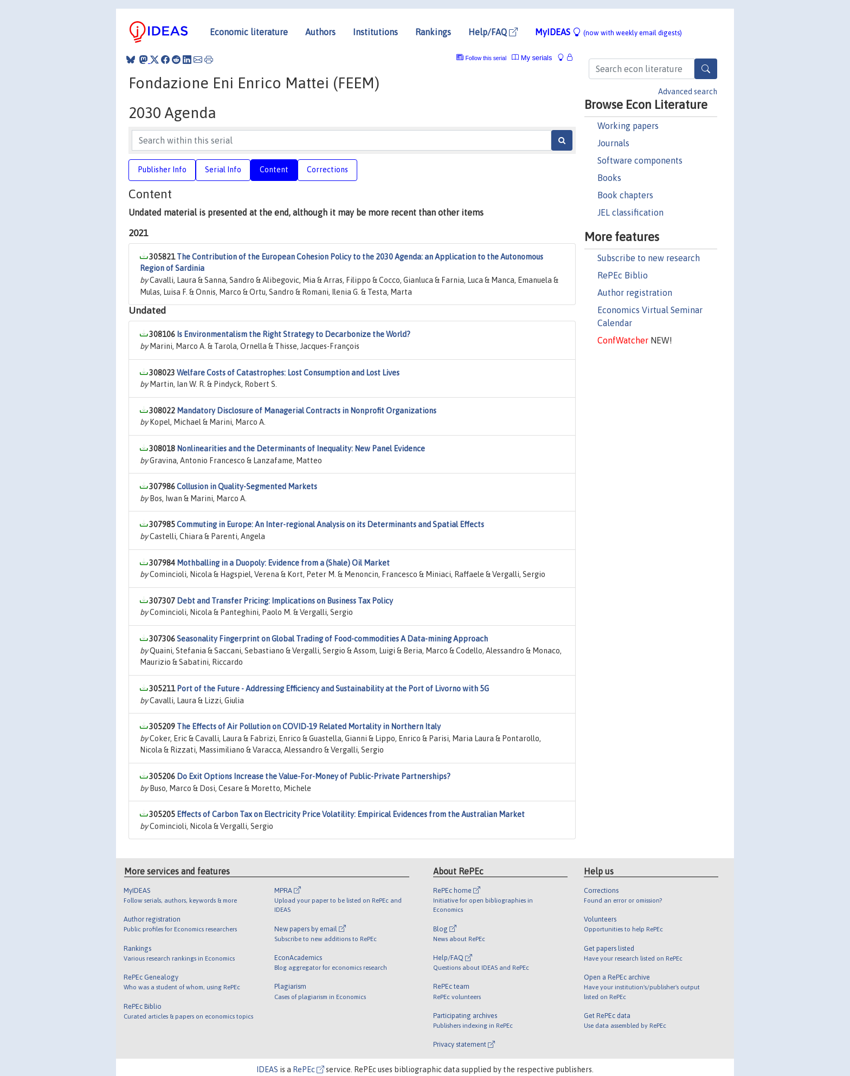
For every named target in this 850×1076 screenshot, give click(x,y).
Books (609, 178)
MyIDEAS (608, 32)
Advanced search (687, 91)
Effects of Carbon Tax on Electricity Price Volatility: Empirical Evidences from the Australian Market (351, 814)
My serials (532, 58)
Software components (639, 160)
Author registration (634, 292)
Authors (320, 32)
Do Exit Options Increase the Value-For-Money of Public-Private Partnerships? (313, 776)
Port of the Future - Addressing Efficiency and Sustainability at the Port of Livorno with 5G (333, 688)
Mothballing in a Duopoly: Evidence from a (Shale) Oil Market (283, 563)
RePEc (308, 1069)
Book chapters (625, 195)
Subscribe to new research (648, 258)
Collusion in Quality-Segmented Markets (247, 486)
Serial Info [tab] (223, 169)
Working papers (628, 126)
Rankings (433, 32)
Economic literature (249, 32)
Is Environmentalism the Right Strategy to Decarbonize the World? (293, 334)
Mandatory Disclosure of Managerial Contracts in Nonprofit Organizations (306, 410)
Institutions (375, 32)
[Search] (705, 69)
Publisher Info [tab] (162, 169)
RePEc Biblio (622, 275)
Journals (613, 143)
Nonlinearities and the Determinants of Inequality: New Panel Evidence (301, 448)
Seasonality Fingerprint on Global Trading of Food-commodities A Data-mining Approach (332, 638)
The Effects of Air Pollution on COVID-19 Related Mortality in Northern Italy (309, 726)
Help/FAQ (493, 32)
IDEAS (267, 1069)
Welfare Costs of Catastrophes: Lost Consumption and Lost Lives (288, 372)
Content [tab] (274, 169)
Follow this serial (486, 58)
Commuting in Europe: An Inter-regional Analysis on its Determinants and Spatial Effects (330, 524)
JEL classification (630, 212)
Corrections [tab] (327, 169)
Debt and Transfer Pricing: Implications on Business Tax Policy (285, 601)
